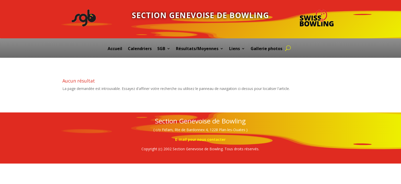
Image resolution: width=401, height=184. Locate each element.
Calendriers (140, 49)
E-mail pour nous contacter (200, 139)
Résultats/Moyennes (197, 49)
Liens (234, 49)
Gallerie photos (266, 49)
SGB (161, 49)
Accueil (115, 49)
